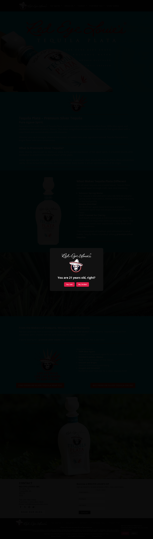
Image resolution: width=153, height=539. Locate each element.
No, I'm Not (82, 284)
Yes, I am (69, 284)
